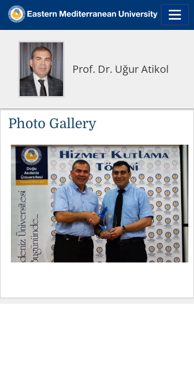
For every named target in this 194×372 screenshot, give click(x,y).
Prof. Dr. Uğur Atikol (120, 69)
